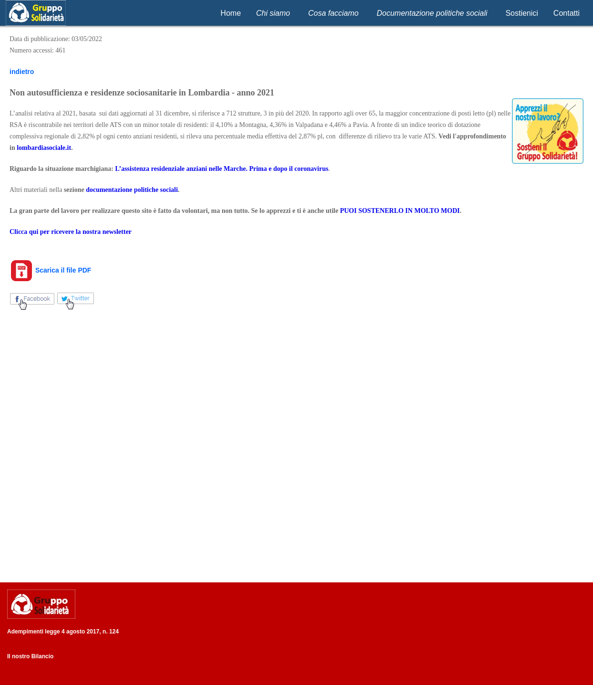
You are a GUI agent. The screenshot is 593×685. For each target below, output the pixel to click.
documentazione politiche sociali (132, 189)
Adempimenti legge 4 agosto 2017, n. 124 (63, 631)
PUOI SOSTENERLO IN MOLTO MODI (400, 210)
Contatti (566, 13)
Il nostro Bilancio (30, 656)
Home (231, 13)
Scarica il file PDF (50, 270)
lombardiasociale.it (44, 147)
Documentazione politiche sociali (432, 13)
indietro (22, 71)
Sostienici (521, 13)
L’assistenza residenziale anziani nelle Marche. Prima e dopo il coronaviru (220, 168)
